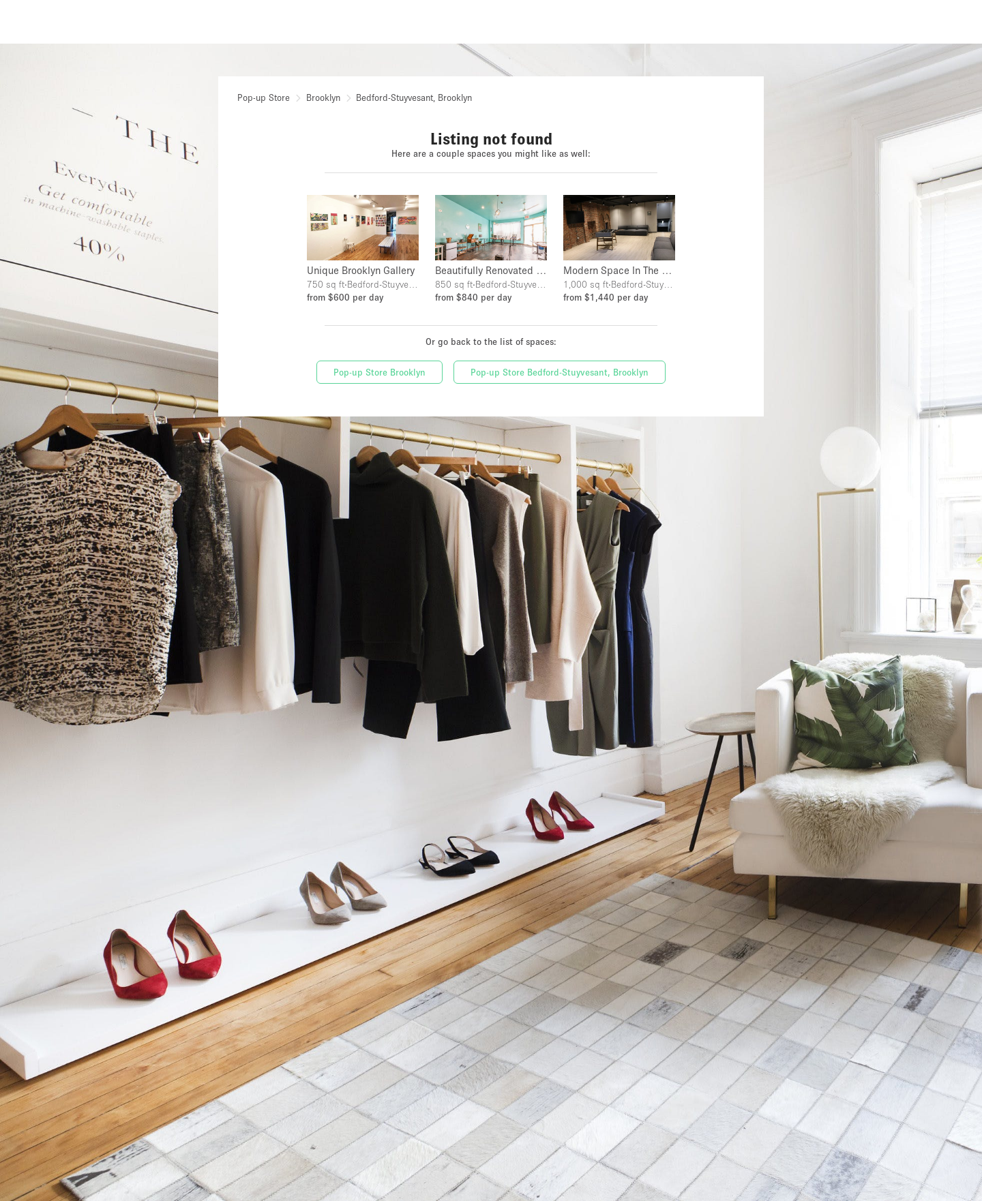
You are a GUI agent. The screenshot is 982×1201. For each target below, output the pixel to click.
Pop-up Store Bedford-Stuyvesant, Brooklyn (560, 372)
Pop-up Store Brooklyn (379, 372)
